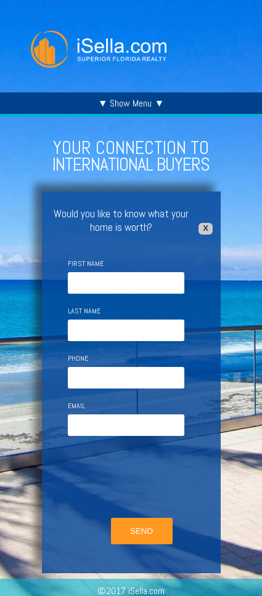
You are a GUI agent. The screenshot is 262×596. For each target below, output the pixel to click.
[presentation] (135, 478)
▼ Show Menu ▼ (131, 103)
